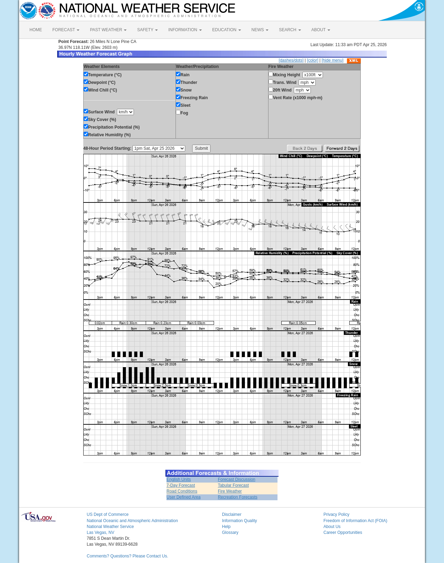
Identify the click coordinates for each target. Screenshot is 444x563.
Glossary (230, 532)
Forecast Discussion (236, 479)
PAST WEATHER (108, 29)
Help (226, 526)
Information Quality (239, 520)
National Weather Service (110, 526)
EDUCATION (226, 29)
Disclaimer (231, 514)
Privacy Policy (337, 514)
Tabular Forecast (233, 485)
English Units (178, 479)
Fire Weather (230, 491)
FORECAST (65, 29)
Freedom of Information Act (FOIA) (355, 520)
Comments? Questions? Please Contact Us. (127, 556)
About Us (332, 526)
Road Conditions (181, 491)
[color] (312, 60)
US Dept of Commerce (108, 514)
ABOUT (320, 29)
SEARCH (290, 29)
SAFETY (147, 29)
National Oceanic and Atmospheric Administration (132, 520)
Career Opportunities (343, 532)
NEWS (259, 29)
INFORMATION (185, 29)
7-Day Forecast (180, 485)
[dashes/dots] (291, 60)
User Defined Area (183, 497)
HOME (35, 29)
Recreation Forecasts (237, 497)
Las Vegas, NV (100, 532)
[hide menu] (332, 60)
